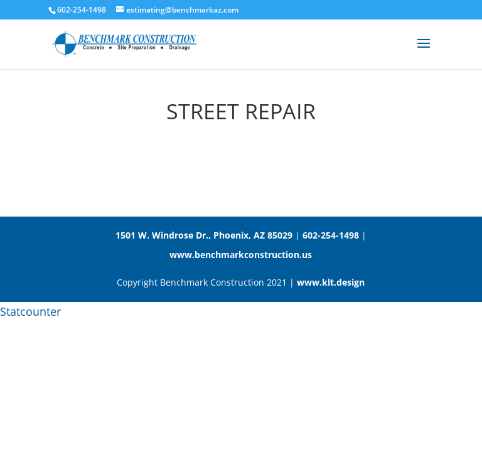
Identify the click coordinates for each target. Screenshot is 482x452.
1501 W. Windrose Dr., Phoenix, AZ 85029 (203, 235)
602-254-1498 (331, 235)
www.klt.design (331, 282)
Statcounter (30, 311)
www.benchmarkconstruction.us (240, 255)
